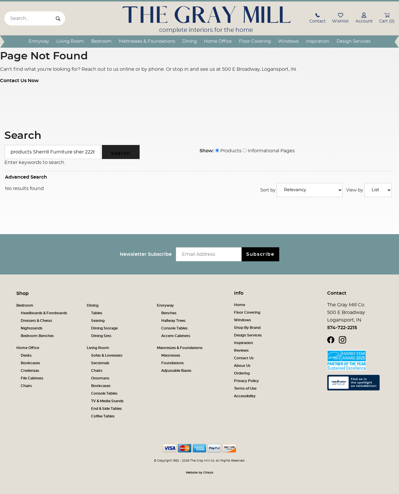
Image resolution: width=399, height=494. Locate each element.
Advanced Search (26, 177)
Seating (98, 320)
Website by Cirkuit (199, 472)
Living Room (70, 41)
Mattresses (170, 355)
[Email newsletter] (210, 254)
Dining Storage (104, 328)
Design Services (353, 41)
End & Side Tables (106, 408)
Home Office (218, 41)
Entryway (39, 41)
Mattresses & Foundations (147, 41)
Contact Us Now (19, 80)
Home (239, 305)
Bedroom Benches (37, 336)
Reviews (241, 350)
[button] (317, 19)
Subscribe (260, 254)
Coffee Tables (103, 416)
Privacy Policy (246, 381)
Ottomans (100, 378)
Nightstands (31, 328)
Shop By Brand (247, 327)
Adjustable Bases (176, 370)
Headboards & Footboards (44, 313)
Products (228, 150)
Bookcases (30, 363)
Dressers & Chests (36, 320)
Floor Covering (255, 41)
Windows (288, 41)
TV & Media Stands (107, 401)
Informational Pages (269, 150)
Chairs (26, 386)
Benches (168, 313)
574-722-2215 (342, 327)
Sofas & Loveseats (106, 355)
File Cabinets (32, 378)
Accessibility (245, 396)
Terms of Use (245, 388)
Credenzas (30, 370)
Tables (96, 313)
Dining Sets (101, 336)
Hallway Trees (173, 320)
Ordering (242, 373)
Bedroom (101, 41)
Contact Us (244, 358)
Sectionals (100, 363)
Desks (26, 355)
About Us (242, 365)
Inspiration (317, 41)
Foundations (172, 363)
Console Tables (174, 328)
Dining (189, 41)
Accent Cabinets (175, 336)
